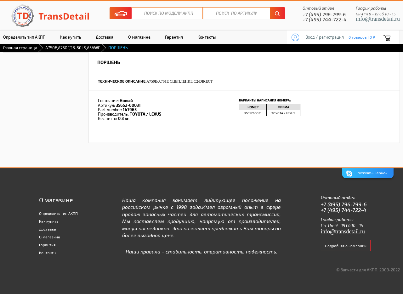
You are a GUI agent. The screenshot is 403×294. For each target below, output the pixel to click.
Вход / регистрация (324, 37)
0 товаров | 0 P (362, 37)
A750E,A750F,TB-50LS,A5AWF (72, 47)
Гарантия (174, 37)
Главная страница (20, 47)
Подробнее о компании (345, 245)
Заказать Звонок (366, 174)
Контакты (206, 37)
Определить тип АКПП (58, 213)
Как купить (70, 37)
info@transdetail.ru (378, 19)
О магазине (139, 37)
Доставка (104, 37)
